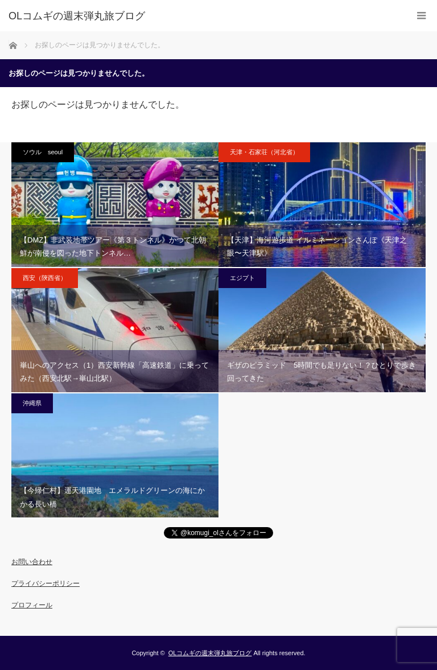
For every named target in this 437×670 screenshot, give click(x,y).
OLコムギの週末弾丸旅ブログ (210, 653)
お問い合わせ (31, 562)
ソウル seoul (43, 152)
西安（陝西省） (45, 277)
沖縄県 (32, 403)
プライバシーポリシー (45, 583)
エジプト (242, 277)
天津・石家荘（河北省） (264, 152)
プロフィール (31, 605)
